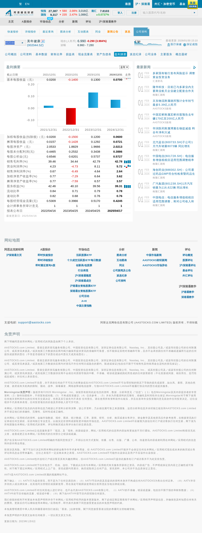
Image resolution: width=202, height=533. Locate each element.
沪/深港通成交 (84, 280)
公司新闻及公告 (122, 270)
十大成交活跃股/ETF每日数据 (84, 260)
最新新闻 (144, 67)
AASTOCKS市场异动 (155, 265)
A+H (84, 301)
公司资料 (122, 280)
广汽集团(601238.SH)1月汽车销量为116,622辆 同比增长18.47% (173, 187)
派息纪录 (122, 275)
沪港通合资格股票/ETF (84, 285)
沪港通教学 (187, 291)
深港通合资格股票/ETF (84, 290)
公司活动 (84, 296)
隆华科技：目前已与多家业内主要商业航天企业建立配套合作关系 (173, 90)
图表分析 (122, 255)
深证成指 (192, 44)
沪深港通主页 (14, 255)
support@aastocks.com (34, 322)
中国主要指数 (84, 305)
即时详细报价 (45, 260)
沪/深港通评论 (188, 265)
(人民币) (71, 41)
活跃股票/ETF (84, 255)
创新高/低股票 (84, 265)
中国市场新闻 (155, 255)
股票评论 (187, 260)
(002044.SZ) (35, 45)
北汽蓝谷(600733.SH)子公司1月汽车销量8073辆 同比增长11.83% (173, 146)
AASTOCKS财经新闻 (155, 260)
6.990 (82, 41)
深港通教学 (187, 297)
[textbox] (169, 12)
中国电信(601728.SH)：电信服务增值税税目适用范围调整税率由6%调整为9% (173, 159)
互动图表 (122, 260)
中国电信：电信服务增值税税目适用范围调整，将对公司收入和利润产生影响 (173, 201)
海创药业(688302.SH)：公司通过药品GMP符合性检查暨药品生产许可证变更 (174, 173)
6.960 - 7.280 (86, 45)
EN (27, 4)
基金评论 (187, 270)
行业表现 (84, 270)
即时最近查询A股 (45, 265)
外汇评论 (187, 275)
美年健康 (33, 41)
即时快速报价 (45, 255)
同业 (121, 265)
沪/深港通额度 (84, 275)
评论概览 (187, 255)
